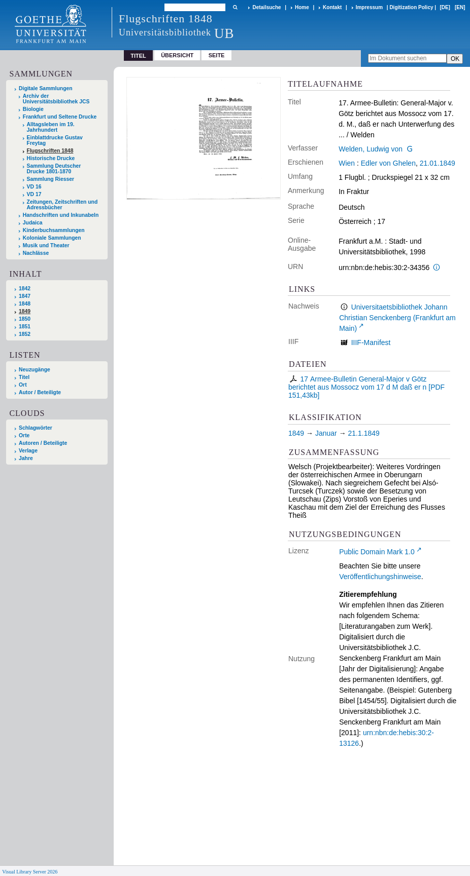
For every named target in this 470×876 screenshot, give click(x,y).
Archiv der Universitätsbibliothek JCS (56, 98)
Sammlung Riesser (51, 179)
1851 (24, 326)
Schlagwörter (35, 428)
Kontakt (332, 7)
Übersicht (177, 55)
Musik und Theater (46, 245)
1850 (24, 319)
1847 (24, 296)
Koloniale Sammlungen (52, 238)
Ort (23, 385)
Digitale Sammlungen (46, 88)
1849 (24, 311)
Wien (347, 163)
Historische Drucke (51, 158)
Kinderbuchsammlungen (54, 230)
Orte (24, 435)
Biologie (33, 109)
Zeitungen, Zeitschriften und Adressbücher (62, 204)
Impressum (369, 7)
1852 (24, 334)
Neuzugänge (34, 369)
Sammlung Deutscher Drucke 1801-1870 (54, 168)
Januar (326, 433)
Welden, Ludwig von (370, 149)
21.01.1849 (437, 163)
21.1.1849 (364, 433)
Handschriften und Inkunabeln (61, 215)
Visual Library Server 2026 (29, 871)
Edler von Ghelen (388, 163)
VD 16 (34, 186)
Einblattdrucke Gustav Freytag (55, 140)
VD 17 (34, 194)
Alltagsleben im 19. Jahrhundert (51, 127)
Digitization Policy (411, 7)
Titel (24, 377)
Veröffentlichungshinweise (380, 577)
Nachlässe (36, 253)
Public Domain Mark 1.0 (377, 552)
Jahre (26, 458)
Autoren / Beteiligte (43, 443)
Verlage (28, 450)
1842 (24, 288)
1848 (24, 304)
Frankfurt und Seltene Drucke (60, 117)
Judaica (33, 222)
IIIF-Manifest (371, 342)
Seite (217, 55)
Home (302, 7)
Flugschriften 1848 (50, 151)
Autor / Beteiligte (40, 392)
